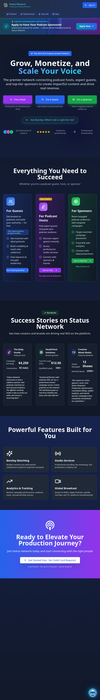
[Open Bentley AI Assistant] (93, 693)
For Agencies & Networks (50, 276)
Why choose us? (83, 266)
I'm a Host (18, 99)
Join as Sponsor (82, 261)
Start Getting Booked (17, 270)
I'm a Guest (50, 99)
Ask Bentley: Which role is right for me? (50, 119)
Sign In (90, 5)
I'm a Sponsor (82, 99)
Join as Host (50, 270)
